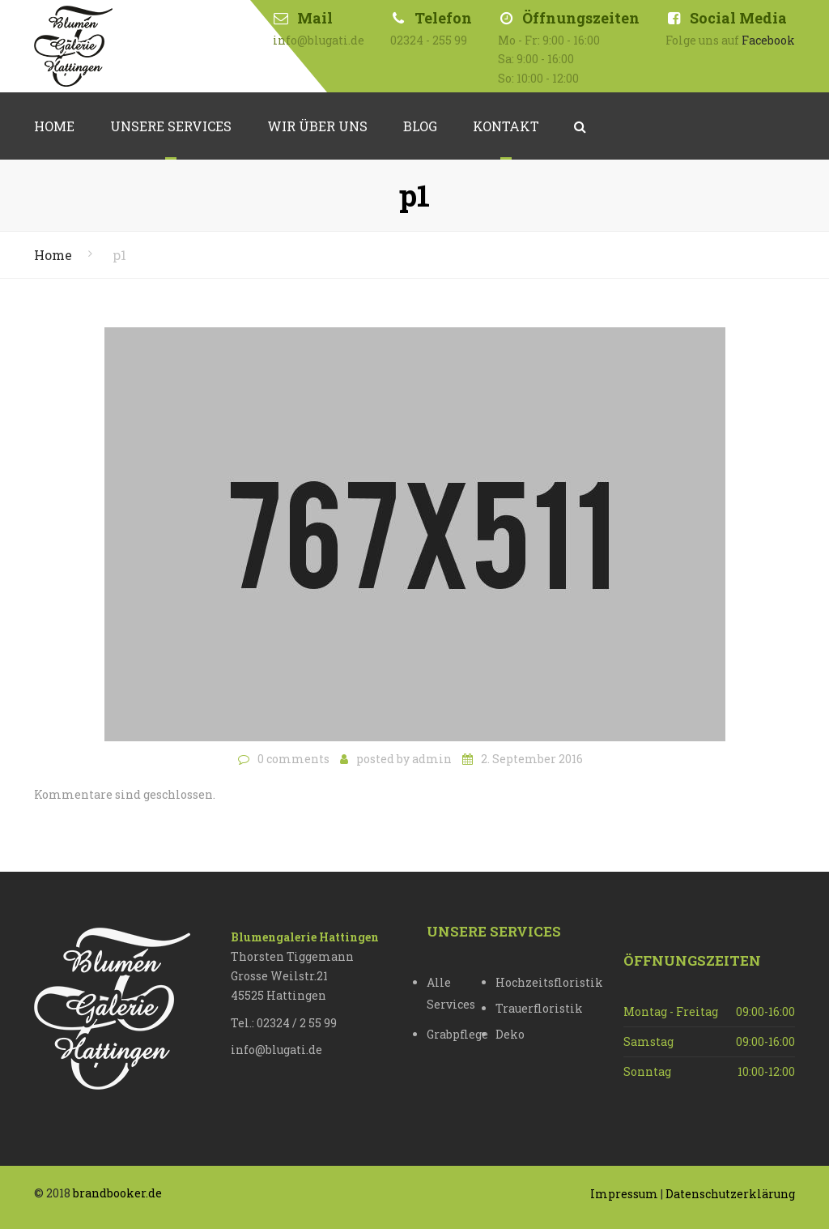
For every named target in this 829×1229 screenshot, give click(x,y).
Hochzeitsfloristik (529, 982)
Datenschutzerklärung (730, 1193)
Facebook (768, 40)
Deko (510, 1034)
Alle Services (451, 993)
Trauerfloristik (529, 1008)
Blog (420, 125)
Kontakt (506, 125)
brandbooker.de (117, 1193)
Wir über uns (317, 125)
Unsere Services (171, 125)
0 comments (293, 758)
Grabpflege (457, 1034)
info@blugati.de (276, 1049)
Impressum (624, 1193)
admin (432, 758)
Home (54, 125)
